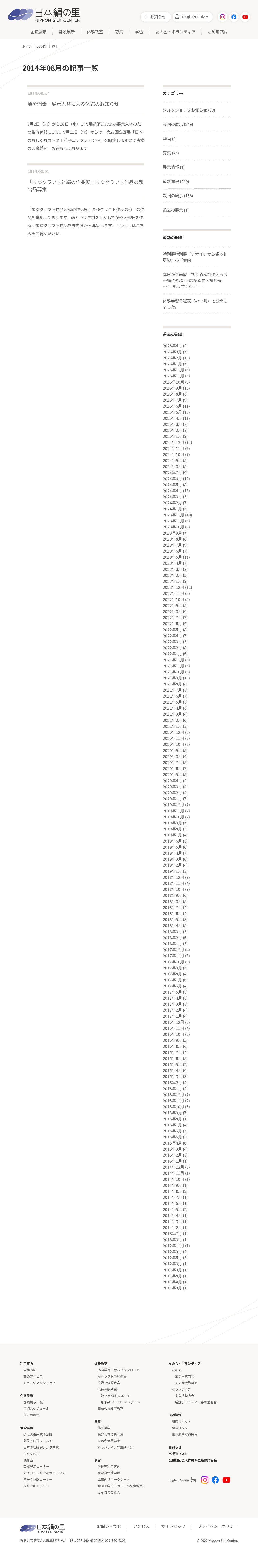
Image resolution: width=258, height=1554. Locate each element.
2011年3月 (172, 1288)
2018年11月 (173, 883)
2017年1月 (172, 1016)
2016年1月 (172, 1089)
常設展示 (67, 32)
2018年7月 (172, 907)
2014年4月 (172, 1215)
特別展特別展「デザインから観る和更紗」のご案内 (195, 257)
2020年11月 (173, 738)
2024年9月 (172, 460)
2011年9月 (172, 1270)
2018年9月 (172, 895)
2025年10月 (173, 382)
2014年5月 (172, 1209)
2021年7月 (172, 690)
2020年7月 (172, 762)
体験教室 (95, 32)
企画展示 (38, 32)
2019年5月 (172, 847)
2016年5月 (172, 1064)
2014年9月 (172, 1185)
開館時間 (29, 1369)
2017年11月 (173, 956)
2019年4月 (172, 853)
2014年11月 (173, 1173)
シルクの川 (31, 1453)
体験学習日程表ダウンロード (118, 1369)
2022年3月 (172, 642)
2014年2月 (172, 1227)
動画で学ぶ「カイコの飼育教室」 (122, 1485)
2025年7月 (172, 400)
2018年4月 (172, 925)
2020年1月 (172, 799)
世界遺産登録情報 (185, 1434)
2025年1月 (172, 436)
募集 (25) (171, 153)
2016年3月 (172, 1076)
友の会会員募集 (109, 1440)
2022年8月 (172, 611)
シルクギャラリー (36, 1485)
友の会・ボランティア (175, 32)
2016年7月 (172, 1052)
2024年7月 (172, 472)
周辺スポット (181, 1421)
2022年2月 (172, 648)
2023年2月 (172, 575)
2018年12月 (173, 877)
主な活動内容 (184, 1395)
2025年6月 (172, 406)
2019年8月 (172, 829)
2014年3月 (172, 1221)
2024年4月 (172, 491)
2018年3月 (172, 932)
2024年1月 (172, 509)
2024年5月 (172, 485)
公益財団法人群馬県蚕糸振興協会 (193, 1460)
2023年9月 (172, 533)
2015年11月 (173, 1101)
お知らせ (158, 17)
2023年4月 (172, 563)
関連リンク (180, 1427)
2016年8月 (172, 1046)
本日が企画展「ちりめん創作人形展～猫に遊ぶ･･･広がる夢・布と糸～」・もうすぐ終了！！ (195, 280)
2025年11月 (173, 376)
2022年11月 (173, 593)
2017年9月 (172, 968)
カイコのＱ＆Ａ (109, 1492)
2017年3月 (172, 1004)
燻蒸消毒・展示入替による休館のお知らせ (73, 103)
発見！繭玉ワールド (37, 1440)
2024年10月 (173, 454)
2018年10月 (173, 889)
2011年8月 (172, 1276)
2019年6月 (172, 841)
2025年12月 (173, 370)
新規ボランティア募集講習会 (196, 1402)
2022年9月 (172, 605)
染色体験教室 (107, 1389)
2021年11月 (173, 666)
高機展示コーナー (36, 1466)
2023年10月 (173, 527)
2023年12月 (173, 515)
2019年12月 (173, 805)
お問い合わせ (109, 1526)
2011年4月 (172, 1282)
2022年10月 (173, 599)
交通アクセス (33, 1376)
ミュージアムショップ (39, 1382)
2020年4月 (172, 781)
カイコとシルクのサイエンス (44, 1472)
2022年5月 (172, 630)
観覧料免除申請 (109, 1472)
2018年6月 (172, 913)
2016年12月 (173, 1022)
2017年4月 (172, 998)
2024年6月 (172, 479)
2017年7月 (172, 980)
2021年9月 (172, 678)
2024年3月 (172, 497)
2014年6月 (172, 1203)
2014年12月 (173, 1167)
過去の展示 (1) (176, 210)
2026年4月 (172, 346)
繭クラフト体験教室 (112, 1376)
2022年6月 (172, 623)
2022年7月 (172, 617)
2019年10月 (173, 817)
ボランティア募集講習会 (115, 1447)
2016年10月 (173, 1034)
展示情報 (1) (174, 167)
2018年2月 (172, 938)
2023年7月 (172, 545)
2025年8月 (172, 394)
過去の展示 (31, 1414)
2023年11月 (173, 521)
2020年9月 (172, 750)
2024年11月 (173, 448)
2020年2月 (172, 793)
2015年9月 (172, 1113)
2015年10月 (173, 1107)
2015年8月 (172, 1119)
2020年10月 (173, 744)
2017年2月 (172, 1010)
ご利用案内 (218, 32)
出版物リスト (178, 1453)
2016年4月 (172, 1070)
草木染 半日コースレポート (120, 1402)
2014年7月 (172, 1197)
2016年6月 (172, 1058)
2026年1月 (172, 364)
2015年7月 (172, 1125)
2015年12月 (173, 1095)
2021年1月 (172, 726)
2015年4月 (172, 1143)
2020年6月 (172, 768)
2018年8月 (172, 901)
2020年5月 (172, 774)
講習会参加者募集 (110, 1434)
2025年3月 (172, 424)
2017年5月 (172, 992)
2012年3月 (172, 1264)
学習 (139, 32)
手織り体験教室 (109, 1382)
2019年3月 (172, 859)
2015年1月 (172, 1161)
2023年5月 (172, 557)
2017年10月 (173, 962)
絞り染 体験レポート (116, 1395)
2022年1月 (172, 654)
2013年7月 (172, 1233)
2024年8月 (172, 466)
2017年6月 (172, 986)
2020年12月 (173, 732)
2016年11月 (173, 1028)
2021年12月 (173, 660)
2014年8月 (172, 1191)
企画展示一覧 (33, 1402)
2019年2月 (172, 865)
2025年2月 (172, 430)
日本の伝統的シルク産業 (41, 1447)
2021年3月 (172, 714)
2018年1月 (172, 944)
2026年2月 (172, 358)
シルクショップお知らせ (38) (189, 110)
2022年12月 (173, 587)
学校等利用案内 (109, 1466)
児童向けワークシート (114, 1479)
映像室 (28, 1460)
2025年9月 (172, 388)
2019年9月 (172, 823)
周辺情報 (175, 1414)
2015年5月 (172, 1137)
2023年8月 (172, 539)
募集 (119, 32)
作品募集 (104, 1427)
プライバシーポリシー (218, 1526)
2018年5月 (172, 919)
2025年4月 (172, 418)
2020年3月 (172, 787)
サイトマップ (173, 1526)
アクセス (141, 1526)
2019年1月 (172, 871)
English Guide (195, 17)
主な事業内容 (184, 1376)
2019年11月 (173, 811)
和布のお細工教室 (110, 1408)
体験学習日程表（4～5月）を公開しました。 (195, 304)
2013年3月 (172, 1240)
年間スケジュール (36, 1408)
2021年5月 (172, 702)
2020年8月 (172, 756)
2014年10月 (173, 1179)
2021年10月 (173, 672)
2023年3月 (172, 569)
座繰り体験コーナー (37, 1479)
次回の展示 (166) (178, 196)
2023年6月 (172, 551)
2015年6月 (172, 1131)
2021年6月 (172, 696)
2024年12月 (173, 442)
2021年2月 (172, 720)
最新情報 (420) (176, 181)
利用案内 (26, 1363)
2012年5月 (172, 1258)
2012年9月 (172, 1252)
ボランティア (181, 1389)
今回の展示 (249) (178, 124)
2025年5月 (172, 412)
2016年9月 (172, 1040)
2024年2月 (172, 503)
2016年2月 (172, 1082)
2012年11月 (173, 1246)
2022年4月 (172, 636)
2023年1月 (172, 581)
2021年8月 (172, 684)
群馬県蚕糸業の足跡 (37, 1434)
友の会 (176, 1369)
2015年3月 (172, 1149)
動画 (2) (170, 138)
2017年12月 (173, 950)
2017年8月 (172, 974)
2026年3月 (172, 352)
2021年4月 (172, 708)
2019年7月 (172, 835)
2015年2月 (172, 1155)
